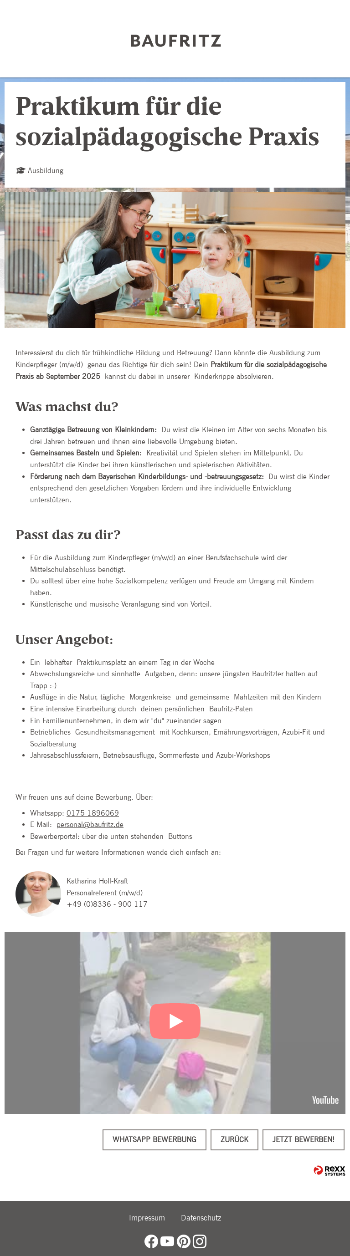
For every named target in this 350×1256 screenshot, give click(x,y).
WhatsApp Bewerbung (154, 1139)
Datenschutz (201, 1217)
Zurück (234, 1139)
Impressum (147, 1217)
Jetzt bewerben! (304, 1139)
